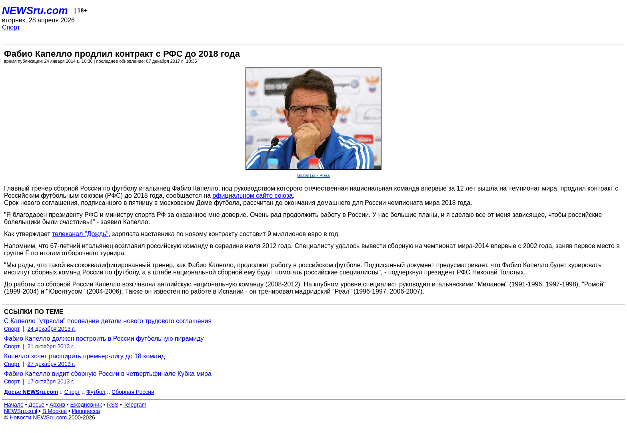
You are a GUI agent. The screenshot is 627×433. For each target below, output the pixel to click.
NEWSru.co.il (20, 411)
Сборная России (133, 392)
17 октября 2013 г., (52, 381)
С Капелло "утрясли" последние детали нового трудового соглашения (108, 321)
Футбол (96, 392)
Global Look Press (313, 175)
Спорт (11, 27)
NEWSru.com (35, 10)
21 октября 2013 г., (52, 346)
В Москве (54, 411)
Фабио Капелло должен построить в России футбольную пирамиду (104, 338)
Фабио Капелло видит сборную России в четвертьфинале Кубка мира (108, 373)
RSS (112, 404)
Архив (57, 404)
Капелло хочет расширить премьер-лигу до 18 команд (84, 356)
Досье (36, 404)
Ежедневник (86, 404)
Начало (14, 404)
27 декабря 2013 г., (52, 364)
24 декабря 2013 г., (52, 329)
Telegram (135, 404)
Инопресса (86, 411)
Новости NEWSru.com (38, 417)
